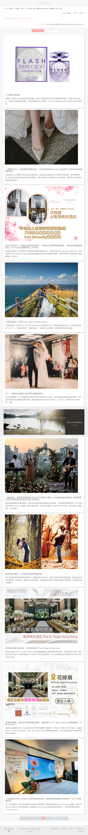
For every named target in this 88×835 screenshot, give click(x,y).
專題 (22, 8)
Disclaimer (65, 828)
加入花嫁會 (66, 13)
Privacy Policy (55, 828)
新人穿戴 (29, 8)
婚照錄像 (39, 8)
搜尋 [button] (80, 13)
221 (58, 818)
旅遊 (57, 8)
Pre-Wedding (51, 24)
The (82, 24)
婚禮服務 (52, 8)
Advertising (79, 828)
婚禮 (57, 24)
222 (63, 818)
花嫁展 (17, 8)
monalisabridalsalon (67, 24)
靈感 (60, 8)
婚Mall (11, 8)
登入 (74, 13)
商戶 (51, 30)
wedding (78, 24)
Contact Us (81, 831)
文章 (6, 8)
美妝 (34, 8)
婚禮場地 (45, 8)
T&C (71, 828)
